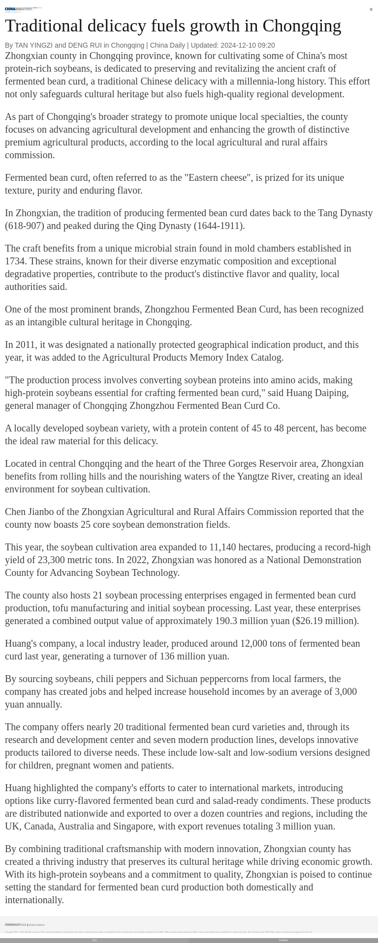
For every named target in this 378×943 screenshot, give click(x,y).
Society (16, 12)
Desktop (283, 940)
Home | (8, 12)
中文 (94, 940)
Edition (38, 8)
